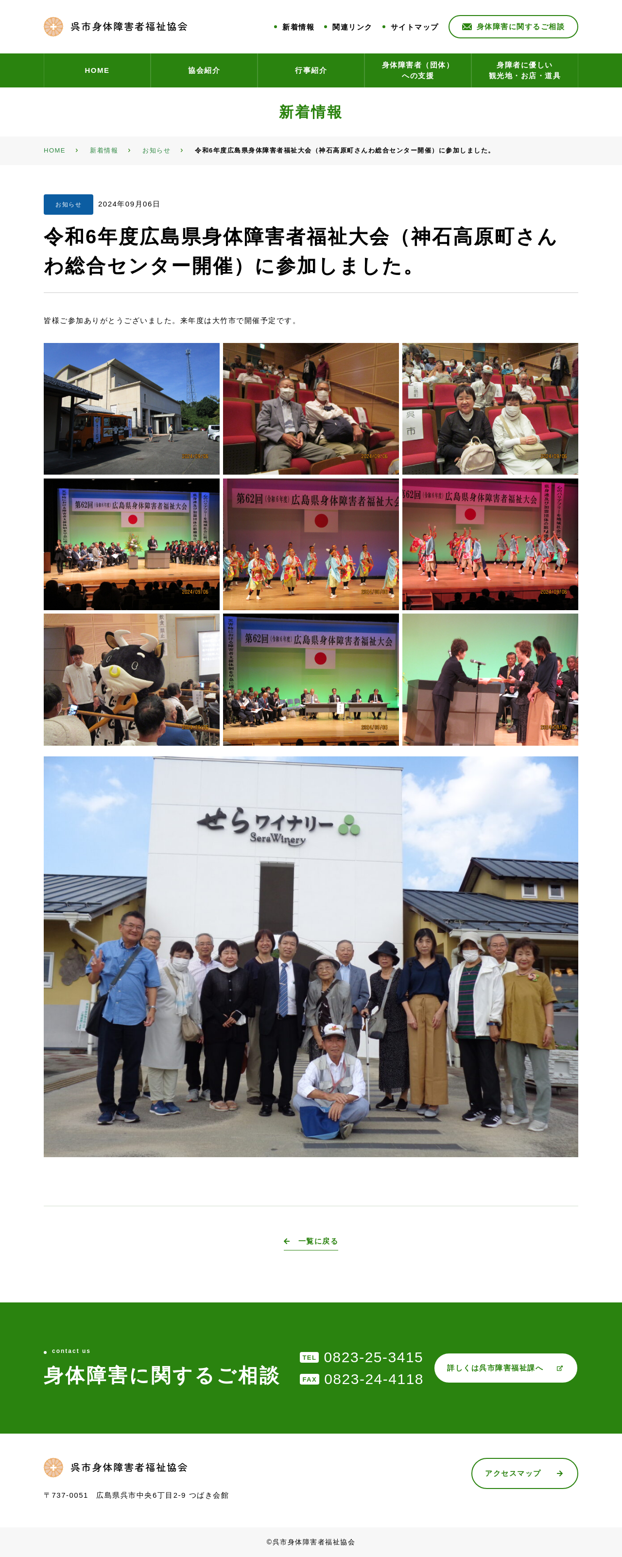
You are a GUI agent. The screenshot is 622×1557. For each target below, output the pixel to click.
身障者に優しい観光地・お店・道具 (525, 70)
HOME (97, 70)
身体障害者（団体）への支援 (418, 70)
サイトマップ (415, 27)
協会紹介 (204, 70)
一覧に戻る (318, 1241)
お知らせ (68, 204)
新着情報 (298, 27)
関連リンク (352, 27)
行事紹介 (311, 70)
